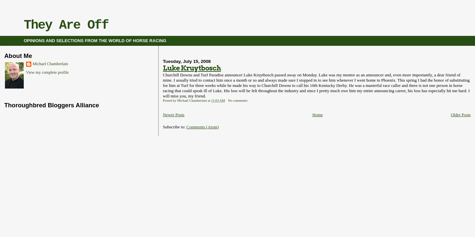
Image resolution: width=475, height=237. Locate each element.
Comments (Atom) (202, 126)
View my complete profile (47, 72)
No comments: (238, 100)
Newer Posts (173, 114)
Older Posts (461, 114)
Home (317, 114)
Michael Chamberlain (50, 64)
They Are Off (66, 25)
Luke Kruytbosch (192, 68)
